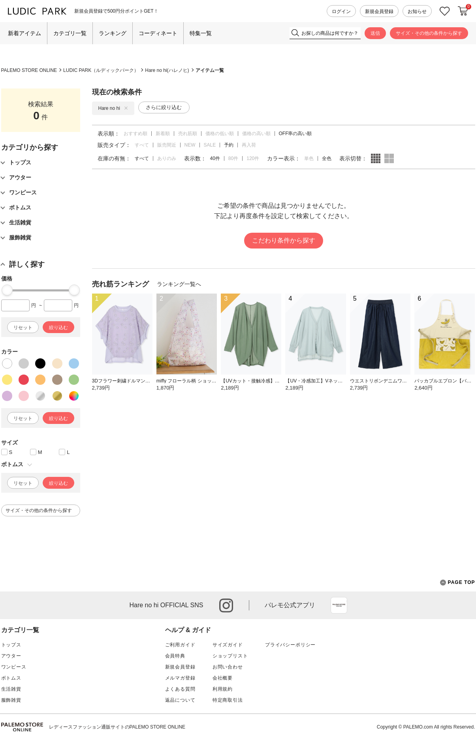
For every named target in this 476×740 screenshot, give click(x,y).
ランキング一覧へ (179, 284)
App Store (339, 605)
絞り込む (58, 327)
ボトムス (11, 678)
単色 (309, 158)
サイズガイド (228, 645)
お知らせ (417, 11)
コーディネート (158, 33)
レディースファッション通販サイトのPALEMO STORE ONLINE (117, 727)
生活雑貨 (11, 689)
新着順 (163, 133)
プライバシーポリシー (290, 645)
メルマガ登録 (180, 678)
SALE (210, 145)
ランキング (112, 33)
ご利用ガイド (180, 645)
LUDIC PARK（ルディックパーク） (101, 70)
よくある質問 (180, 689)
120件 (252, 158)
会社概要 (223, 678)
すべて (142, 145)
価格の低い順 (219, 133)
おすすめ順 (135, 133)
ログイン (341, 11)
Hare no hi (113, 108)
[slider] (7, 290)
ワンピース (13, 667)
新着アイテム (24, 33)
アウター (11, 656)
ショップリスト (230, 656)
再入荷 (249, 145)
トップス (11, 645)
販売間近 (166, 145)
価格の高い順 (256, 133)
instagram (226, 605)
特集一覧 (201, 33)
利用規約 (223, 689)
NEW (190, 145)
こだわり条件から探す (283, 240)
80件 (233, 158)
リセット (22, 327)
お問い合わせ (228, 667)
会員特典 (175, 656)
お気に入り (445, 11)
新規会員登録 (379, 11)
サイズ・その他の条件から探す (429, 33)
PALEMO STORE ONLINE (29, 70)
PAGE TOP (457, 583)
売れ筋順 (187, 133)
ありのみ (166, 158)
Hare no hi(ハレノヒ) (167, 70)
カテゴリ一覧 (70, 33)
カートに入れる (463, 11)
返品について (180, 700)
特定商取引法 (228, 700)
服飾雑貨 (11, 700)
